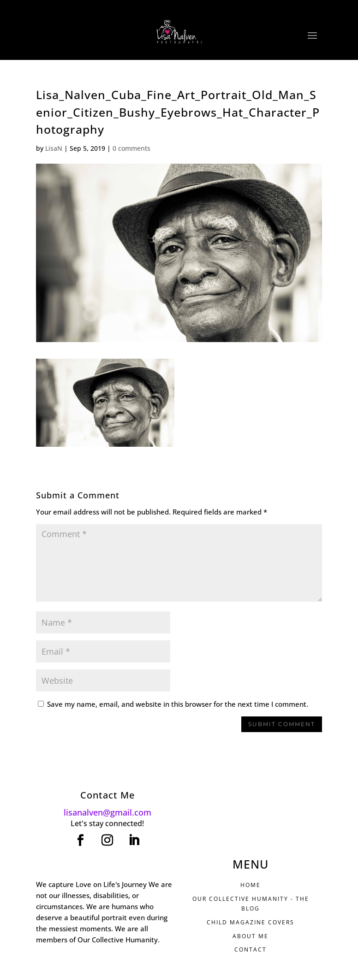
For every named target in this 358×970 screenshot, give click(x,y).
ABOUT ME (250, 936)
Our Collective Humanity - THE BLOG (250, 903)
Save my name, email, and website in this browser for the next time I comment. (177, 704)
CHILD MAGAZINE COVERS (250, 922)
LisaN (53, 148)
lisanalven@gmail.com (107, 812)
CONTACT (250, 949)
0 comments (131, 148)
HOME (250, 885)
